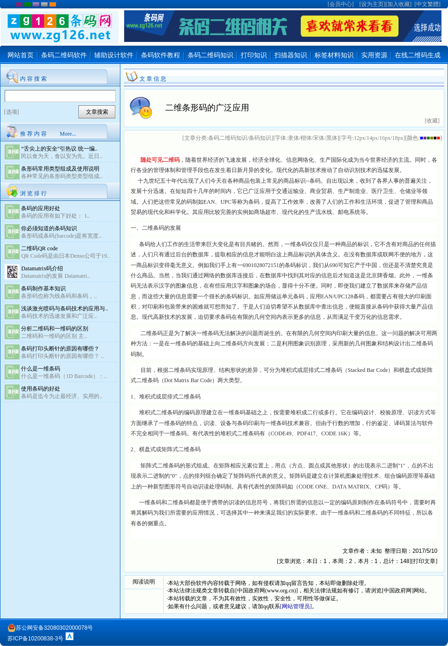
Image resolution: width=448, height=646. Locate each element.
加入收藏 (398, 4)
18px (397, 138)
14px (372, 138)
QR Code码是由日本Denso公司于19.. (65, 256)
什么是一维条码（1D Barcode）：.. (64, 376)
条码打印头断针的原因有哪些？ (60, 348)
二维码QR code (39, 248)
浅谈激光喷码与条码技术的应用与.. (64, 308)
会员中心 (340, 4)
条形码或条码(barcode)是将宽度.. (61, 236)
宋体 (318, 138)
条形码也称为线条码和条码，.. (59, 296)
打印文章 (424, 561)
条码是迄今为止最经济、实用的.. (61, 396)
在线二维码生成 (418, 55)
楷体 (306, 138)
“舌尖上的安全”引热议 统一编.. (59, 148)
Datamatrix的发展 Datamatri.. (55, 276)
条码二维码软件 (64, 55)
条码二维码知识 (210, 55)
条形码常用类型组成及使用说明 (60, 168)
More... (68, 134)
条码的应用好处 (40, 208)
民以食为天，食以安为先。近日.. (61, 156)
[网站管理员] (296, 606)
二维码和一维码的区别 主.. (54, 336)
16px (385, 138)
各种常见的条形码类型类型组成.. (61, 176)
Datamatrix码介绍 (42, 268)
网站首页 (20, 55)
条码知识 (260, 138)
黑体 (331, 138)
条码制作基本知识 (43, 288)
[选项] (11, 112)
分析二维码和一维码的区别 (54, 328)
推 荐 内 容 (33, 134)
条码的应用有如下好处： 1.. (55, 216)
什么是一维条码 (40, 368)
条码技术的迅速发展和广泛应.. (59, 316)
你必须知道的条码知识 (49, 228)
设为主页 (372, 4)
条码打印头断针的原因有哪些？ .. (62, 356)
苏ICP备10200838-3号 (35, 638)
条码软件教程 (160, 55)
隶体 (293, 138)
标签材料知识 (334, 55)
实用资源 (374, 55)
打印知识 (254, 55)
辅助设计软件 (113, 55)
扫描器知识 (290, 55)
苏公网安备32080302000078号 (50, 628)
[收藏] (432, 120)
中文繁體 (427, 4)
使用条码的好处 (40, 388)
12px (359, 138)
